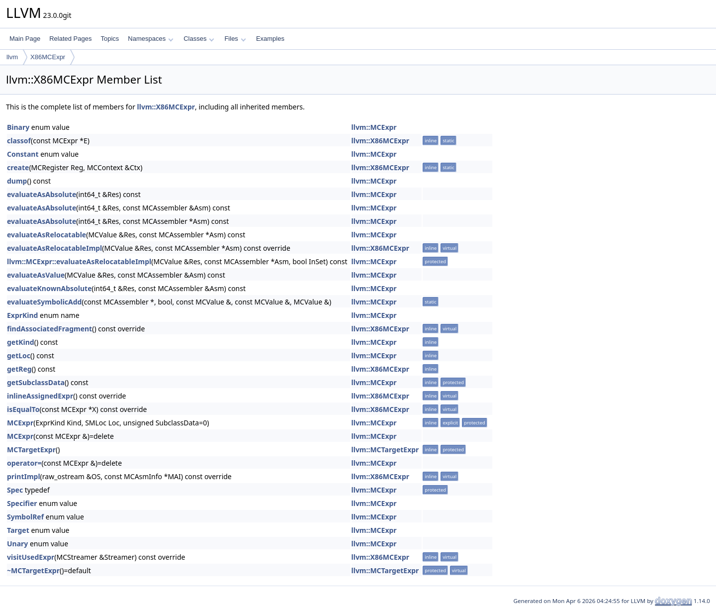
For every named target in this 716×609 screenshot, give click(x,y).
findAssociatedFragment (49, 328)
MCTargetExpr (31, 449)
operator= (24, 463)
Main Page (24, 38)
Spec (15, 490)
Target (18, 530)
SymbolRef (25, 516)
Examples (270, 38)
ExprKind (22, 315)
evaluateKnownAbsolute (49, 288)
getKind (20, 342)
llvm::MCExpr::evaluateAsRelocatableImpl (79, 261)
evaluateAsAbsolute (41, 194)
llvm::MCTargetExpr (385, 449)
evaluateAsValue (36, 275)
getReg (19, 369)
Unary (17, 543)
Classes (198, 38)
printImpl (23, 476)
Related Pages (70, 38)
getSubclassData (36, 382)
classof (19, 140)
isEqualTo (23, 409)
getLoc (18, 355)
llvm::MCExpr (374, 127)
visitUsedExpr (30, 557)
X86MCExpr (47, 57)
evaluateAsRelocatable (46, 234)
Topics (109, 38)
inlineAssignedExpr (40, 396)
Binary (18, 127)
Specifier (22, 503)
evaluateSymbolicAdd (44, 301)
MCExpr (20, 422)
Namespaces (150, 38)
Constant (23, 154)
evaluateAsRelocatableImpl (54, 248)
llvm (12, 57)
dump (17, 181)
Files (235, 38)
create (18, 167)
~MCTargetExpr (33, 570)
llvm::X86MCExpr (166, 106)
